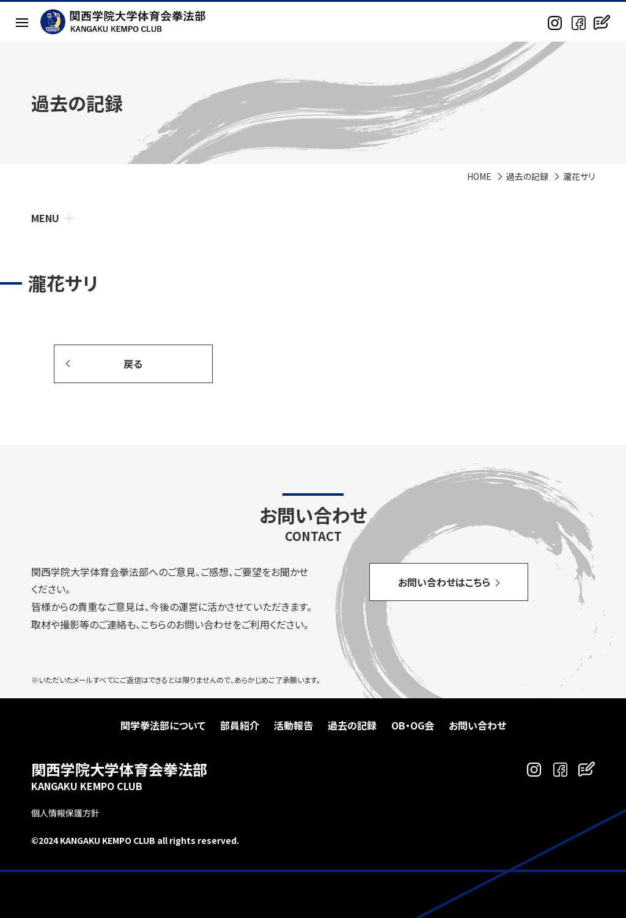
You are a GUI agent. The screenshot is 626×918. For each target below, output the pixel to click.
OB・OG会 (412, 725)
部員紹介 (239, 725)
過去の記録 (527, 176)
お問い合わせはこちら (444, 582)
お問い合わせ (477, 725)
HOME (479, 176)
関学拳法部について (162, 725)
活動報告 (293, 725)
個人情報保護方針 (65, 813)
